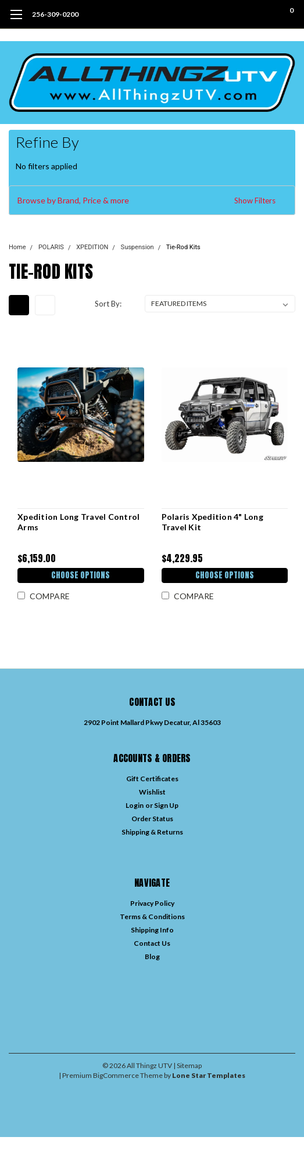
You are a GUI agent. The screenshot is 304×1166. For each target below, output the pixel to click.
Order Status (152, 818)
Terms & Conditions (152, 916)
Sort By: (108, 303)
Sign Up (166, 805)
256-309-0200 (55, 14)
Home (17, 247)
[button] (152, 200)
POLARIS (51, 247)
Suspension (137, 247)
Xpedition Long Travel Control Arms (78, 522)
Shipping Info (152, 929)
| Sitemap (187, 1065)
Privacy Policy (152, 903)
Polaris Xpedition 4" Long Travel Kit (212, 522)
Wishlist (152, 792)
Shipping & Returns (152, 832)
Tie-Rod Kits (183, 247)
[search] (244, 14)
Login (135, 805)
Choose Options (80, 575)
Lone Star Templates (208, 1075)
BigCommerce (116, 1075)
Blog (152, 956)
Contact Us (152, 943)
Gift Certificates (152, 778)
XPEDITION (92, 247)
